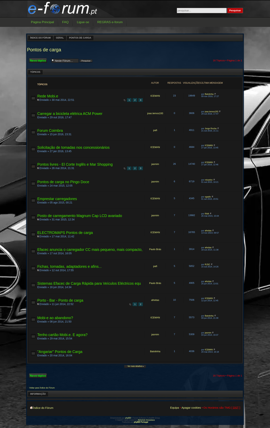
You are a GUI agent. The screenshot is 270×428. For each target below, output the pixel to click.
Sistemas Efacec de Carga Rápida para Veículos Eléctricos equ (89, 283)
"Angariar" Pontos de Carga (59, 352)
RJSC (207, 264)
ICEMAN (155, 95)
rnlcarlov (209, 180)
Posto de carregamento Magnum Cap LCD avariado (79, 216)
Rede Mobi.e (47, 96)
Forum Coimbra (50, 130)
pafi (155, 130)
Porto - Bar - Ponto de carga (60, 300)
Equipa (174, 407)
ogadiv (208, 197)
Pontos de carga (80, 37)
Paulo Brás (155, 249)
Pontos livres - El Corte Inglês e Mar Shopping (75, 164)
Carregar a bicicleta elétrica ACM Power (69, 114)
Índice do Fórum (40, 37)
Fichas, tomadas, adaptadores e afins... (69, 266)
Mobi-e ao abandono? (55, 318)
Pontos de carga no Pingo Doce (63, 182)
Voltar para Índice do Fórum (42, 388)
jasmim (155, 164)
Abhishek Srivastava (146, 420)
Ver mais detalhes (135, 366)
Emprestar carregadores (57, 199)
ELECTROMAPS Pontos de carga (65, 233)
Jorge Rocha (210, 128)
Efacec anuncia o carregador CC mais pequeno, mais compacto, (89, 249)
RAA (207, 213)
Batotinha (209, 94)
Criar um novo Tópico (39, 60)
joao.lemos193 (155, 113)
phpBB (128, 418)
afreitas (208, 230)
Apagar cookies (191, 407)
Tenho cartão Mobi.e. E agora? (62, 335)
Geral (60, 37)
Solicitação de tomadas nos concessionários (73, 147)
